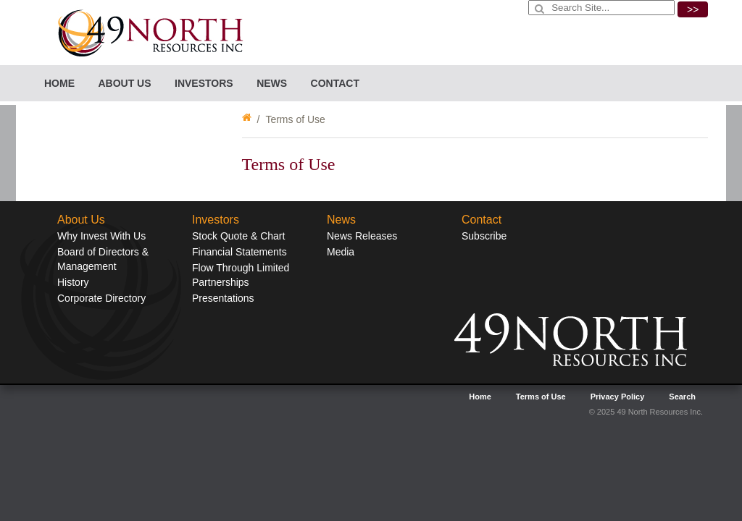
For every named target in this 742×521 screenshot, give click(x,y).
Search (682, 396)
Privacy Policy (618, 396)
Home (59, 83)
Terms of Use (541, 396)
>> (693, 9)
